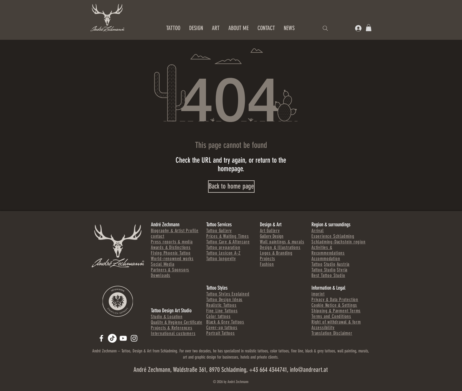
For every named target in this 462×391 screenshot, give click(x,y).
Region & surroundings (330, 224)
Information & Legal (328, 288)
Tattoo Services (219, 224)
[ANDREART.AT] (101, 338)
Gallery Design (271, 236)
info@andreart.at (309, 370)
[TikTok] (112, 338)
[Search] (325, 28)
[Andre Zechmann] (123, 338)
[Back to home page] (231, 186)
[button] (369, 27)
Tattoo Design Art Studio (171, 310)
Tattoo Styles (216, 288)
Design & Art (270, 224)
